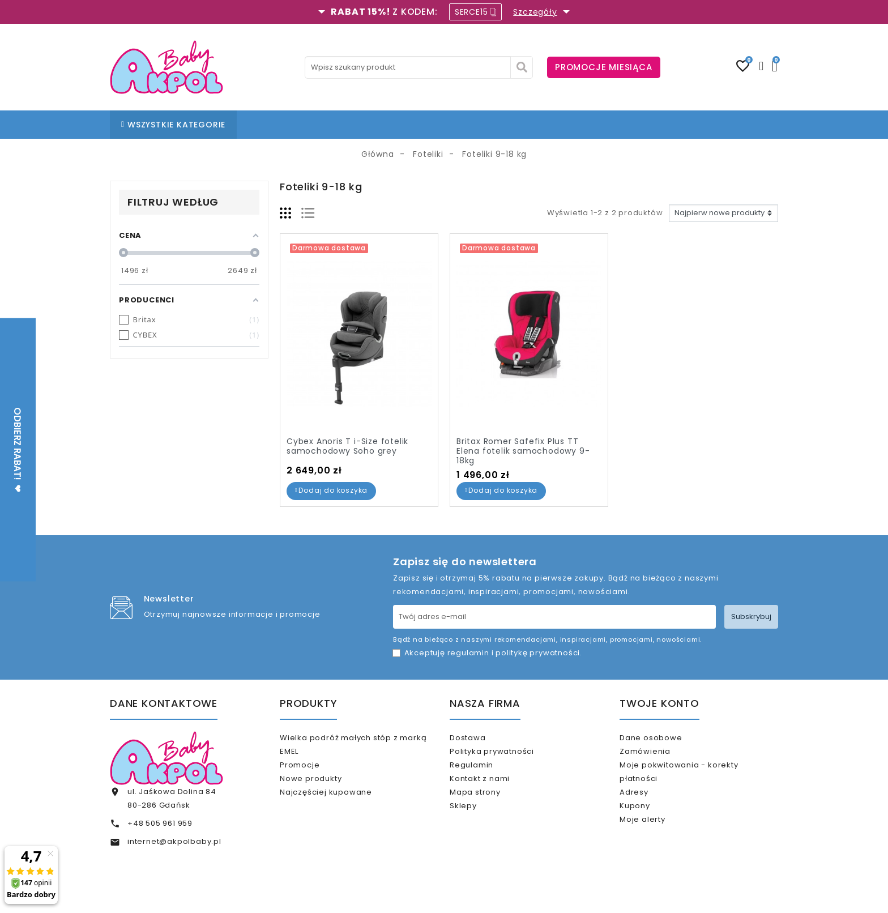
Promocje (314, 769)
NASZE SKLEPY (366, 125)
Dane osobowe (665, 737)
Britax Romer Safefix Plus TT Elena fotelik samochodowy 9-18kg (523, 451)
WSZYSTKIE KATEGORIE (173, 124)
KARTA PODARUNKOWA (599, 125)
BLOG (418, 125)
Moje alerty (657, 843)
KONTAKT (462, 125)
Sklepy (478, 829)
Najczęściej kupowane (340, 806)
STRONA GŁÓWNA (286, 125)
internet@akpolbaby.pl (174, 841)
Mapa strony (489, 811)
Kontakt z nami (494, 792)
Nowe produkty (325, 788)
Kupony (649, 825)
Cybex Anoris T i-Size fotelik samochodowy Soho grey (347, 446)
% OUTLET (515, 125)
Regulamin (486, 774)
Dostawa (482, 737)
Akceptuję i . (493, 652)
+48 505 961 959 (160, 823)
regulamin (468, 652)
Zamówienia (659, 755)
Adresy (648, 806)
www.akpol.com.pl (505, 894)
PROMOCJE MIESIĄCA (603, 67)
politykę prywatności (538, 652)
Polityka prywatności (506, 755)
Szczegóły (535, 12)
